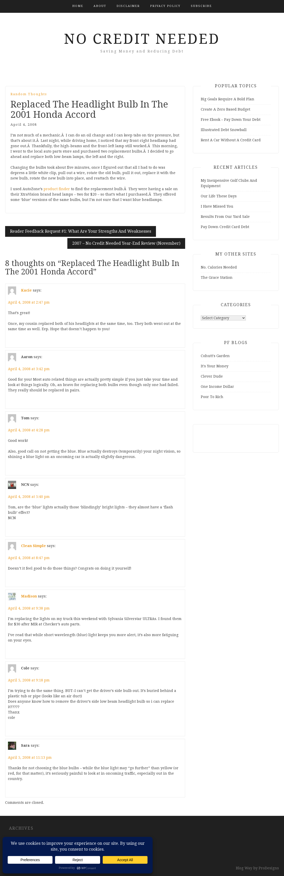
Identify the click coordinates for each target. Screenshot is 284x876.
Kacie (26, 290)
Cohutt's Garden (215, 356)
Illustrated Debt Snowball (224, 130)
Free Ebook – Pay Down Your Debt (230, 119)
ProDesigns (269, 868)
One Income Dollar (217, 386)
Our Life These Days (219, 196)
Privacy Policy (165, 6)
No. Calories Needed (219, 267)
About (99, 6)
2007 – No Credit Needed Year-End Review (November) (126, 243)
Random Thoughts (28, 94)
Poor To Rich (212, 397)
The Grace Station (217, 277)
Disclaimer (128, 6)
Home (77, 6)
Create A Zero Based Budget (225, 109)
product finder (57, 189)
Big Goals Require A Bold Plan (227, 99)
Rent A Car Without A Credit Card (231, 140)
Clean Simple (33, 546)
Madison (29, 596)
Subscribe (201, 6)
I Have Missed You (217, 206)
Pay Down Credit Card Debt (225, 227)
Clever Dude (212, 376)
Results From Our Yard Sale (225, 217)
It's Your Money (214, 366)
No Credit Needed (142, 39)
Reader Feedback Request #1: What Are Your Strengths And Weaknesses (80, 231)
